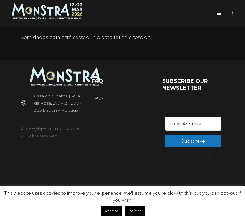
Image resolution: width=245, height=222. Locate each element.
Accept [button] (111, 210)
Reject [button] (134, 210)
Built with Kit (193, 157)
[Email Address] (193, 124)
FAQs (97, 97)
